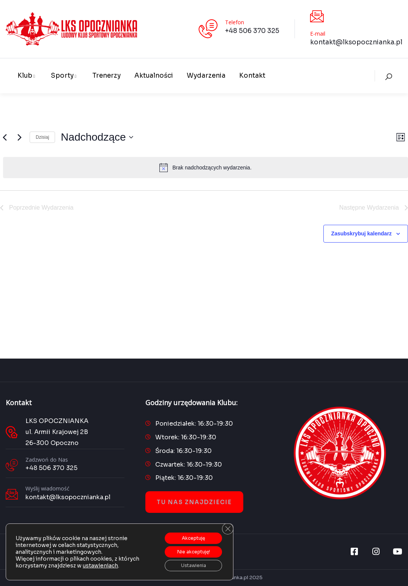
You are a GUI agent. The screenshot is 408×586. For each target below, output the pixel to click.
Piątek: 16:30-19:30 (184, 478)
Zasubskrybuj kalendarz (361, 233)
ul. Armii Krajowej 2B (56, 432)
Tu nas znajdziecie (194, 502)
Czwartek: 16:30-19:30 (188, 464)
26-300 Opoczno (52, 443)
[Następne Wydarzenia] (19, 137)
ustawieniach (100, 562)
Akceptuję (188, 532)
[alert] (205, 167)
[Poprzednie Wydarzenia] (4, 137)
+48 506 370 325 (252, 31)
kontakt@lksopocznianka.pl (356, 42)
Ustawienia (188, 564)
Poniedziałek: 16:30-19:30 (194, 424)
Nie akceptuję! (188, 548)
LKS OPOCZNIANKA (56, 421)
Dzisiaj (42, 137)
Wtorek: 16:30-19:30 (185, 437)
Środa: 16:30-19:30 (183, 451)
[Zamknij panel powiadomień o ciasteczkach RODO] (226, 523)
